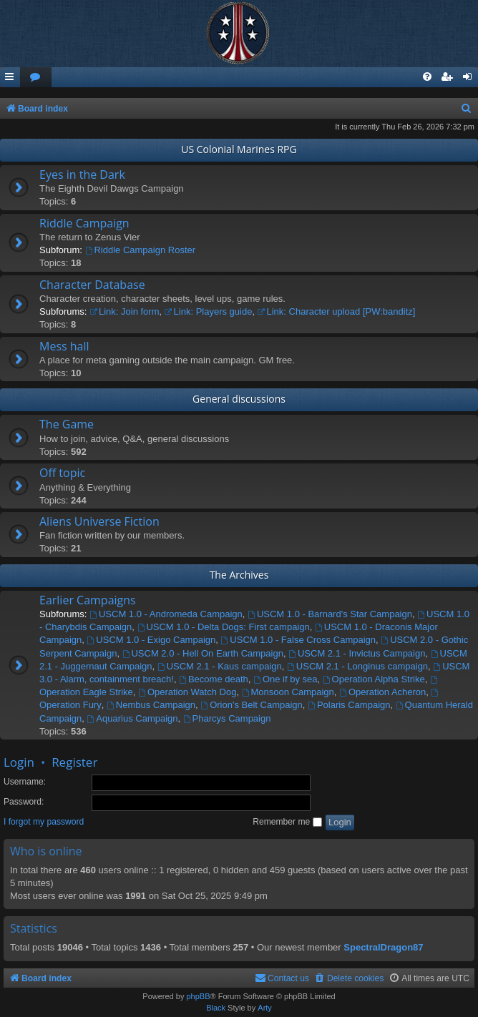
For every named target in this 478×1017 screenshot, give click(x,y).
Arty (265, 1007)
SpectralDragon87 (383, 947)
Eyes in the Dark (82, 174)
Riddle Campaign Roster (140, 250)
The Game (66, 424)
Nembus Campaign (151, 704)
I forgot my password (44, 822)
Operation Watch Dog (187, 692)
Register (74, 762)
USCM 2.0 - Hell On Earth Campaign (202, 653)
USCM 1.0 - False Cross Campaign (298, 639)
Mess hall (64, 346)
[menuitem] (36, 77)
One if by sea (285, 679)
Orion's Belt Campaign (251, 704)
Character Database (92, 285)
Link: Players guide (209, 311)
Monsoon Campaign (288, 692)
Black (215, 1007)
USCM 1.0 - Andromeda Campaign (166, 614)
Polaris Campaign (349, 704)
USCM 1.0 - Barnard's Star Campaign (330, 614)
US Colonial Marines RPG (238, 149)
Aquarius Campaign (132, 718)
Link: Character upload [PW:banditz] (337, 311)
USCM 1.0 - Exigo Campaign (151, 639)
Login (19, 762)
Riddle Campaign (84, 223)
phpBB (198, 996)
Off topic (62, 473)
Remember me (287, 822)
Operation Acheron (382, 692)
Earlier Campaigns (87, 600)
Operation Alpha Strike (374, 679)
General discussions (239, 399)
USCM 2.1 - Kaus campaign (219, 666)
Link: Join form (124, 311)
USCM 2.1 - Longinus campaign (357, 666)
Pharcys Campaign (227, 718)
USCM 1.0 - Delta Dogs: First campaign (223, 627)
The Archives (239, 574)
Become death (213, 679)
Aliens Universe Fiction (99, 521)
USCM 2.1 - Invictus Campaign (356, 653)
